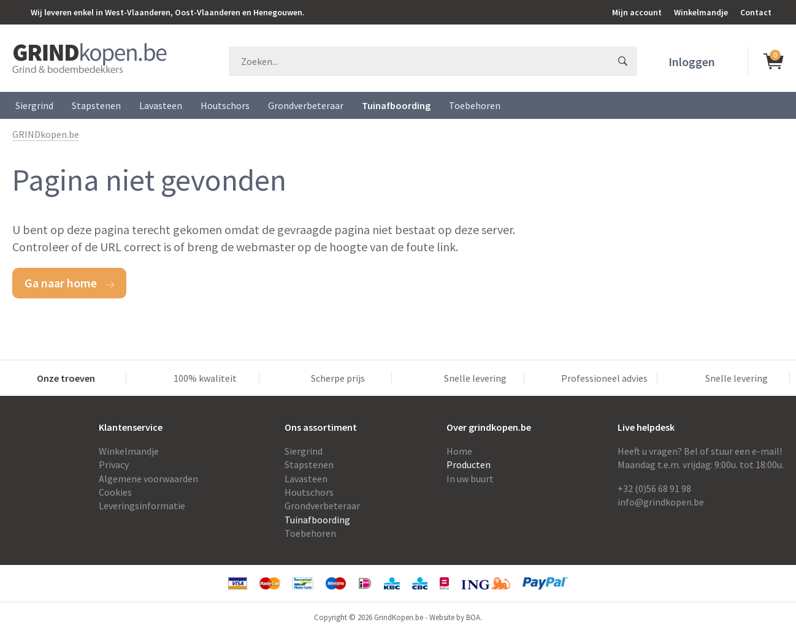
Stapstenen (96, 105)
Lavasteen (160, 105)
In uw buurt (470, 478)
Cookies (115, 492)
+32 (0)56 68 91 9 (652, 488)
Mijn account (637, 12)
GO (622, 61)
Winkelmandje (701, 12)
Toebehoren (474, 105)
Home (459, 451)
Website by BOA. (455, 617)
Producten (468, 464)
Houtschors (225, 105)
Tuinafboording (396, 105)
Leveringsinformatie (142, 505)
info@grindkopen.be (661, 502)
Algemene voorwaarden (148, 478)
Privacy (114, 464)
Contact (755, 12)
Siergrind (34, 105)
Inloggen (691, 61)
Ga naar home (61, 282)
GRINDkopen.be (45, 134)
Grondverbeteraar (305, 105)
